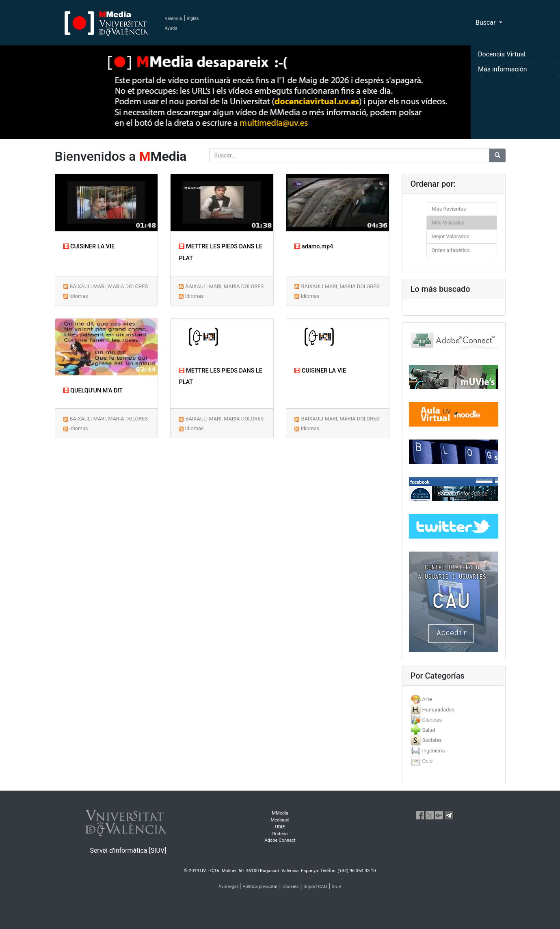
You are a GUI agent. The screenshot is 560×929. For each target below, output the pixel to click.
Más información (502, 69)
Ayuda (171, 28)
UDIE (280, 827)
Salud (428, 730)
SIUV (337, 886)
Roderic (280, 833)
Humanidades (438, 710)
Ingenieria (433, 751)
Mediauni (280, 820)
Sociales (431, 740)
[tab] (454, 699)
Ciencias (432, 720)
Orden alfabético (451, 250)
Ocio (427, 761)
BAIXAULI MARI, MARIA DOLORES (108, 286)
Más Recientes (449, 209)
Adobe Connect (279, 840)
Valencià (173, 18)
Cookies (290, 886)
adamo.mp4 (313, 246)
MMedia (280, 813)
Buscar (486, 22)
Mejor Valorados (450, 236)
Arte (427, 699)
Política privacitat (259, 886)
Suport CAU (315, 886)
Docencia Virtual (501, 54)
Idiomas (78, 296)
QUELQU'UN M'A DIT (93, 390)
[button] (42, 464)
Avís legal (228, 886)
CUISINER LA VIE (89, 246)
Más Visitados (448, 223)
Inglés (193, 18)
